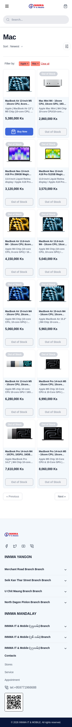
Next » (62, 496)
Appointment (12, 679)
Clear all (45, 63)
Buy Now (19, 131)
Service (9, 672)
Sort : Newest (13, 46)
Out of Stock (53, 131)
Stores (8, 664)
